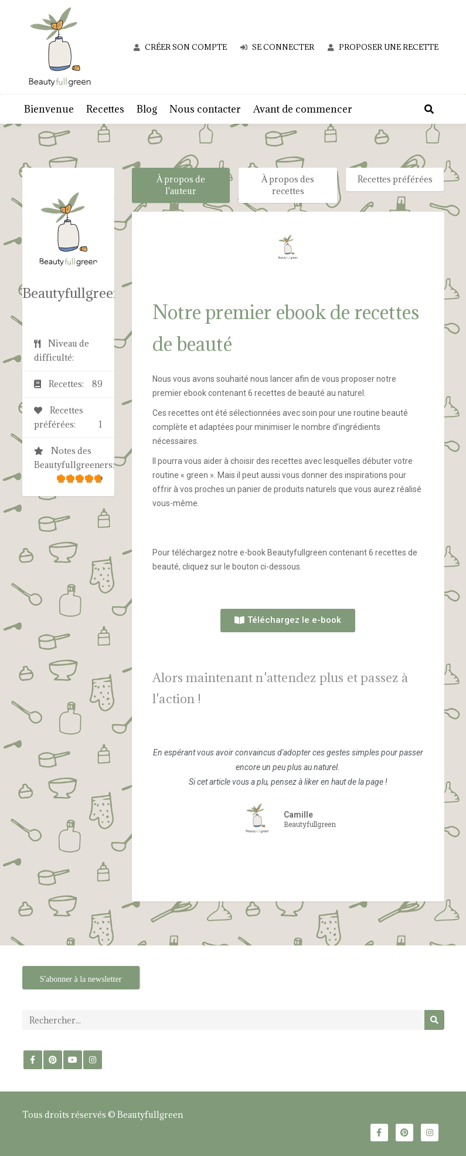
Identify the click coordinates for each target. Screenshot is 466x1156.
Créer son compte (180, 47)
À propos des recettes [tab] (287, 185)
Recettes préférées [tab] (395, 179)
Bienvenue (49, 109)
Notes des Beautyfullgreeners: (74, 467)
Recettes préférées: (68, 418)
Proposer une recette (383, 47)
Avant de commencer (302, 109)
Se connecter (277, 47)
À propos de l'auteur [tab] (181, 185)
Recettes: (68, 384)
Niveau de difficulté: (61, 350)
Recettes (105, 109)
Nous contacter (205, 109)
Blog (147, 109)
